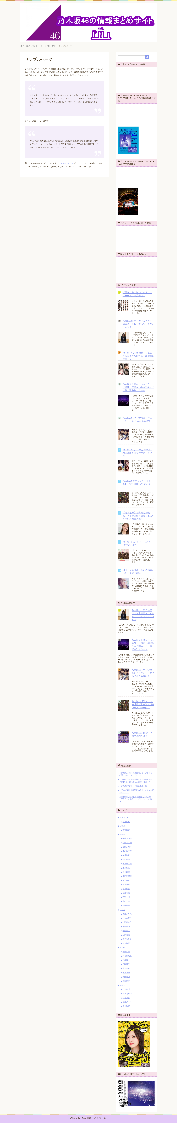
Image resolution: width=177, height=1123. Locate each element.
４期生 (122, 985)
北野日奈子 (127, 922)
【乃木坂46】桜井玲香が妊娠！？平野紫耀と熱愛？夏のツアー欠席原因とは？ (138, 515)
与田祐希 (126, 952)
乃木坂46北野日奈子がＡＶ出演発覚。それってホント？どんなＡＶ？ (138, 324)
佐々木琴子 (127, 918)
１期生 (122, 834)
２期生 (122, 910)
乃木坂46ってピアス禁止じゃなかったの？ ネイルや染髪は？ (137, 421)
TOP (39, 46)
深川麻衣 (126, 872)
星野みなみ (127, 847)
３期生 (122, 947)
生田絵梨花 (127, 876)
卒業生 (122, 826)
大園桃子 (126, 964)
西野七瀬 (126, 897)
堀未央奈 (126, 926)
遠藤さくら (127, 1002)
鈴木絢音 (126, 943)
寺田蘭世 (126, 931)
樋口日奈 (126, 859)
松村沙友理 (127, 851)
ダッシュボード (66, 163)
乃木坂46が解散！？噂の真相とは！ (134, 786)
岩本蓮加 (126, 973)
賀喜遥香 (126, 998)
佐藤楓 (125, 960)
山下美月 (126, 968)
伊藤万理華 (127, 838)
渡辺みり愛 (127, 939)
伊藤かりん (127, 914)
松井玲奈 (126, 822)
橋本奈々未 (127, 864)
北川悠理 (126, 989)
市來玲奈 (126, 830)
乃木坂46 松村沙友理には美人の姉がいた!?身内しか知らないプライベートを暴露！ (135, 799)
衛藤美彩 (126, 893)
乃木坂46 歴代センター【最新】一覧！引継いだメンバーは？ (137, 484)
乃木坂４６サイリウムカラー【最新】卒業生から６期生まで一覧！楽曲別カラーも (138, 387)
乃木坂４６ (124, 817)
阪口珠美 (126, 981)
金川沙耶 (126, 1006)
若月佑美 (126, 889)
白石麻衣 (126, 880)
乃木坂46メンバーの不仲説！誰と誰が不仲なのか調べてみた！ (137, 452)
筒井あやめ (127, 994)
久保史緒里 (127, 956)
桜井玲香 (126, 855)
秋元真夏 (126, 885)
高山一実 (126, 901)
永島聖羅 (126, 868)
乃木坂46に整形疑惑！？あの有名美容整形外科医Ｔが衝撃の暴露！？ (138, 355)
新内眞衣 (126, 935)
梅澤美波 (126, 977)
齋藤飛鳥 (126, 906)
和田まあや (127, 843)
